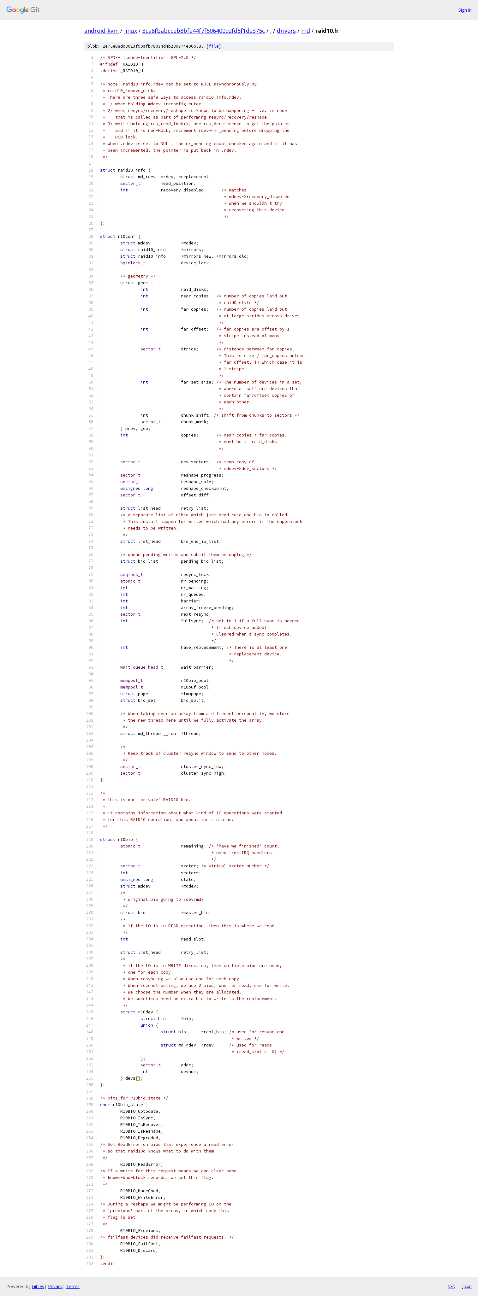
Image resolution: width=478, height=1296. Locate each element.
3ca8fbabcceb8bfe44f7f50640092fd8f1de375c (203, 30)
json (467, 1286)
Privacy (55, 1286)
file (214, 46)
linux (130, 30)
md (305, 30)
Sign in (465, 10)
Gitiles (38, 1286)
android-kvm (101, 30)
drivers (286, 30)
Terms (73, 1286)
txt (451, 1286)
